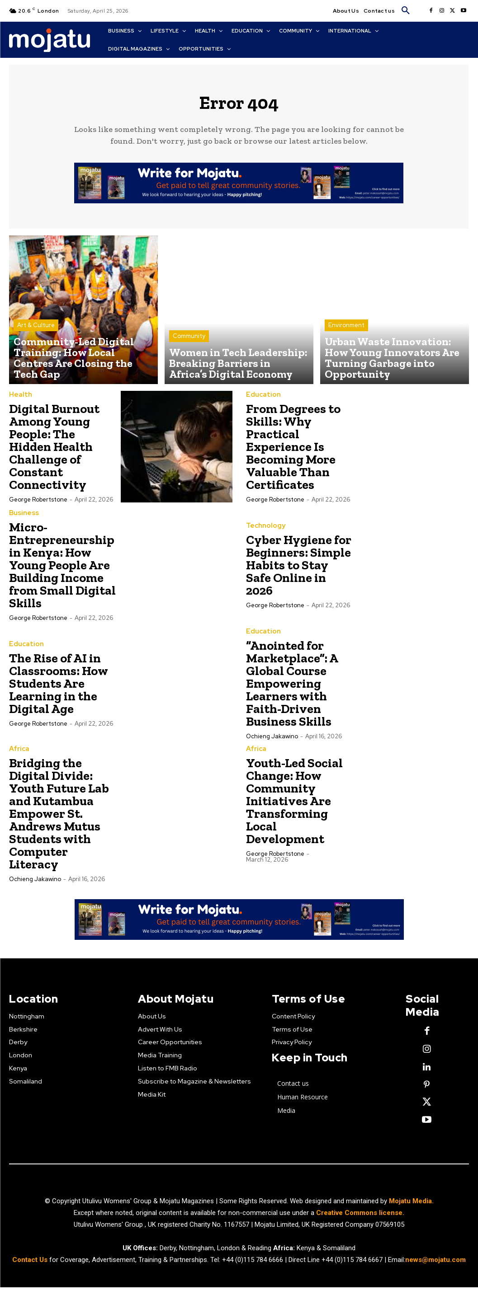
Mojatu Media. (411, 1204)
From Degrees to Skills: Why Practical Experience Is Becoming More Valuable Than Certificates (293, 451)
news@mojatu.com (435, 1262)
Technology (264, 531)
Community (189, 349)
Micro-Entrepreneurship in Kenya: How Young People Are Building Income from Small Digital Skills (62, 570)
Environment (346, 349)
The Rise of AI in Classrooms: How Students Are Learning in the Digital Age (58, 688)
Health (19, 400)
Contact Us (30, 1262)
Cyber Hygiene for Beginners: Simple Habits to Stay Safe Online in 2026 (298, 570)
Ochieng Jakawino (272, 741)
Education (261, 400)
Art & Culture (36, 349)
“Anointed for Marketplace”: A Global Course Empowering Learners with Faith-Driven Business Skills (292, 688)
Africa (18, 754)
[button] (405, 11)
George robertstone (38, 504)
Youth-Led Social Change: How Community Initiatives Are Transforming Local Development (294, 805)
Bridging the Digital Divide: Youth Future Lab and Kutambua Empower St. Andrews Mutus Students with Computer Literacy (59, 818)
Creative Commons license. (360, 1215)
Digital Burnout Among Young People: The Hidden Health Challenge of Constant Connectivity (54, 451)
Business (23, 518)
